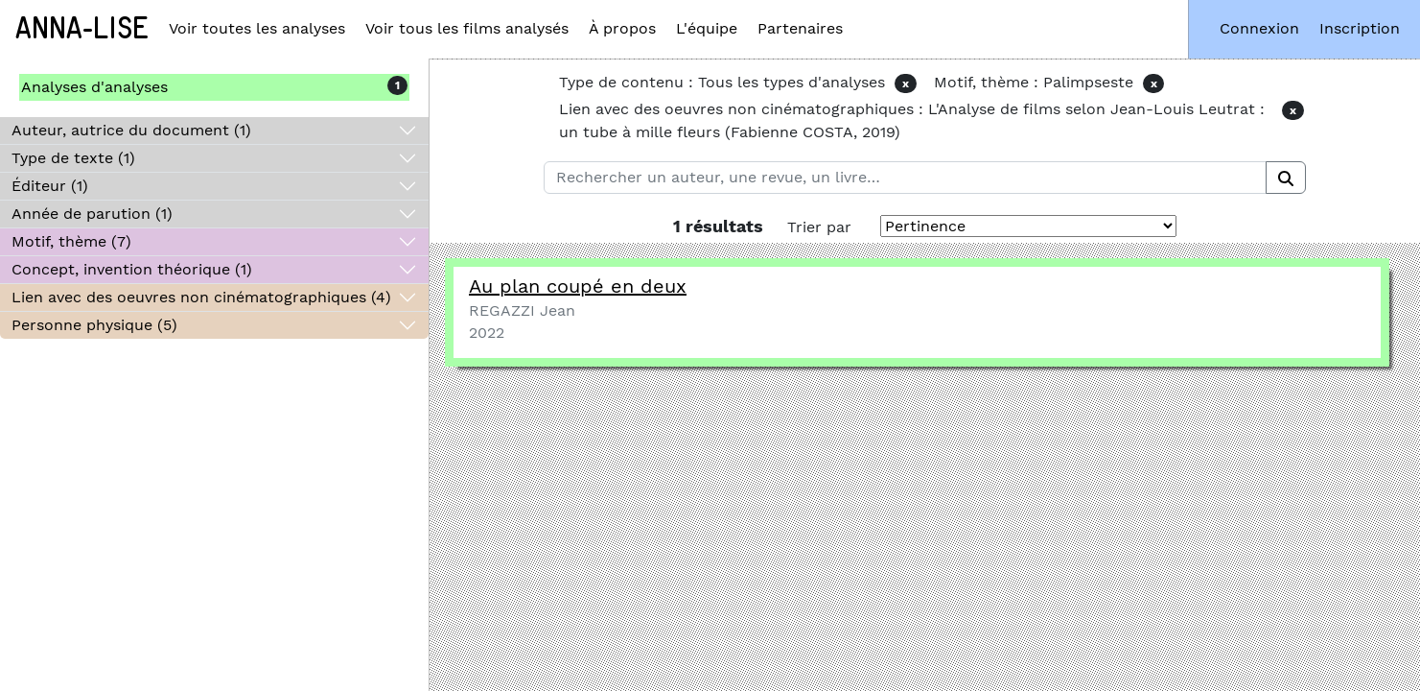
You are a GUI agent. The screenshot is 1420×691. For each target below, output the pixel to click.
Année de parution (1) (92, 213)
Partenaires (800, 28)
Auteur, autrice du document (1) (131, 130)
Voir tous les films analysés (467, 28)
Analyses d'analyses (94, 87)
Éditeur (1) (50, 186)
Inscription (1359, 28)
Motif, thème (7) (71, 241)
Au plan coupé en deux (578, 286)
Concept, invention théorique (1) (132, 269)
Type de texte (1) (73, 158)
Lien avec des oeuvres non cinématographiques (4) (201, 297)
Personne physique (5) (94, 325)
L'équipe (706, 28)
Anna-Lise (82, 28)
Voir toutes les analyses (257, 28)
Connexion (1259, 28)
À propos (622, 28)
